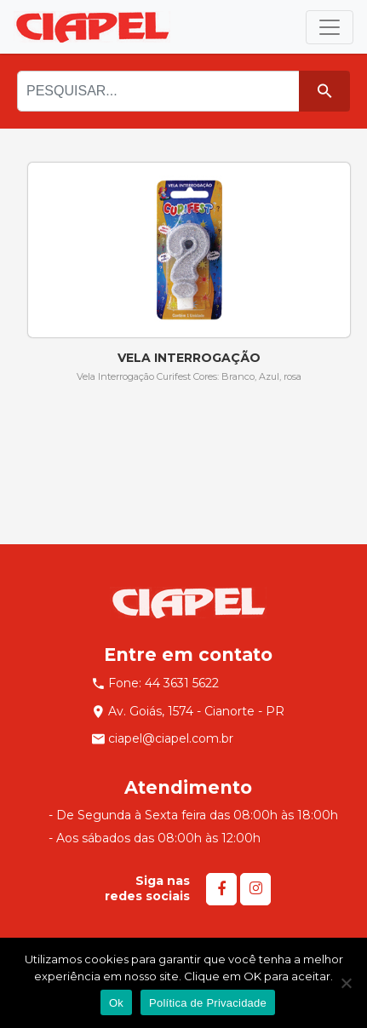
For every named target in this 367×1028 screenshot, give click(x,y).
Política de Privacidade (208, 1002)
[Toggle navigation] (329, 27)
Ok (116, 1002)
